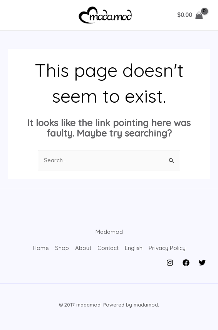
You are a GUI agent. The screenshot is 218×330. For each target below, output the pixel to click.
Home (41, 248)
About (83, 248)
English (134, 248)
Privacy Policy (167, 248)
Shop (62, 248)
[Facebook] (186, 262)
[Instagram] (169, 262)
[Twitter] (202, 262)
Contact (108, 248)
